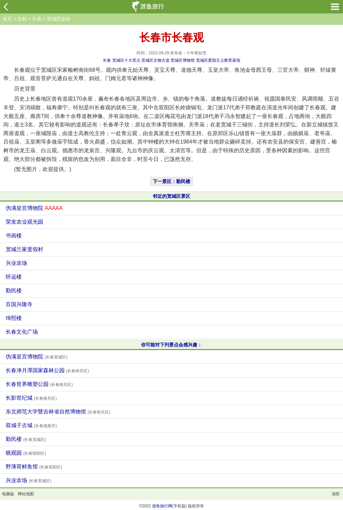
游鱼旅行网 (162, 506)
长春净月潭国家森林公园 (47, 370)
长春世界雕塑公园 (39, 384)
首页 (7, 18)
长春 (37, 18)
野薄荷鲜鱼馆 (34, 466)
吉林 (22, 18)
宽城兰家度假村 (24, 249)
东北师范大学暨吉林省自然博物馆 (58, 411)
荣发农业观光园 (24, 222)
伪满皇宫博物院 (34, 208)
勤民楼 (14, 290)
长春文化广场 (22, 332)
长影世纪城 (31, 398)
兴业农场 (16, 263)
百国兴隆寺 (19, 304)
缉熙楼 (14, 318)
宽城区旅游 (58, 18)
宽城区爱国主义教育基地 (218, 60)
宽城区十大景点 (126, 60)
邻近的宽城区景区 (171, 196)
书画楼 (14, 235)
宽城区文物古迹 (155, 60)
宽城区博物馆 (182, 60)
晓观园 (26, 453)
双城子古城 (31, 425)
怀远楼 (14, 277)
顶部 (336, 494)
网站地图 (26, 494)
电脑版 (8, 494)
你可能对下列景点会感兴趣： (171, 344)
